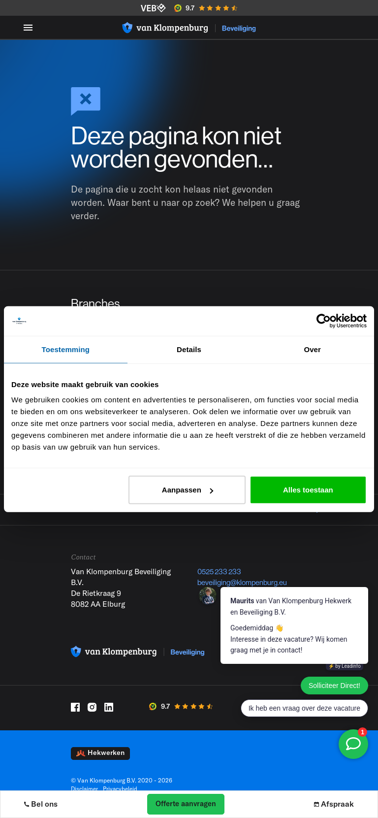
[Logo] (188, 27)
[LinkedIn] (108, 714)
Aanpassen (187, 490)
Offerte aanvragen (186, 803)
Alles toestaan (308, 490)
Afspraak (334, 804)
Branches (97, 304)
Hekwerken (100, 760)
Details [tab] (189, 349)
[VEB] (153, 7)
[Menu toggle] (28, 27)
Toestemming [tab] (66, 349)
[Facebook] (75, 714)
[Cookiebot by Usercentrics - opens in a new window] (324, 320)
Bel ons (41, 804)
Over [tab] (312, 349)
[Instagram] (92, 714)
